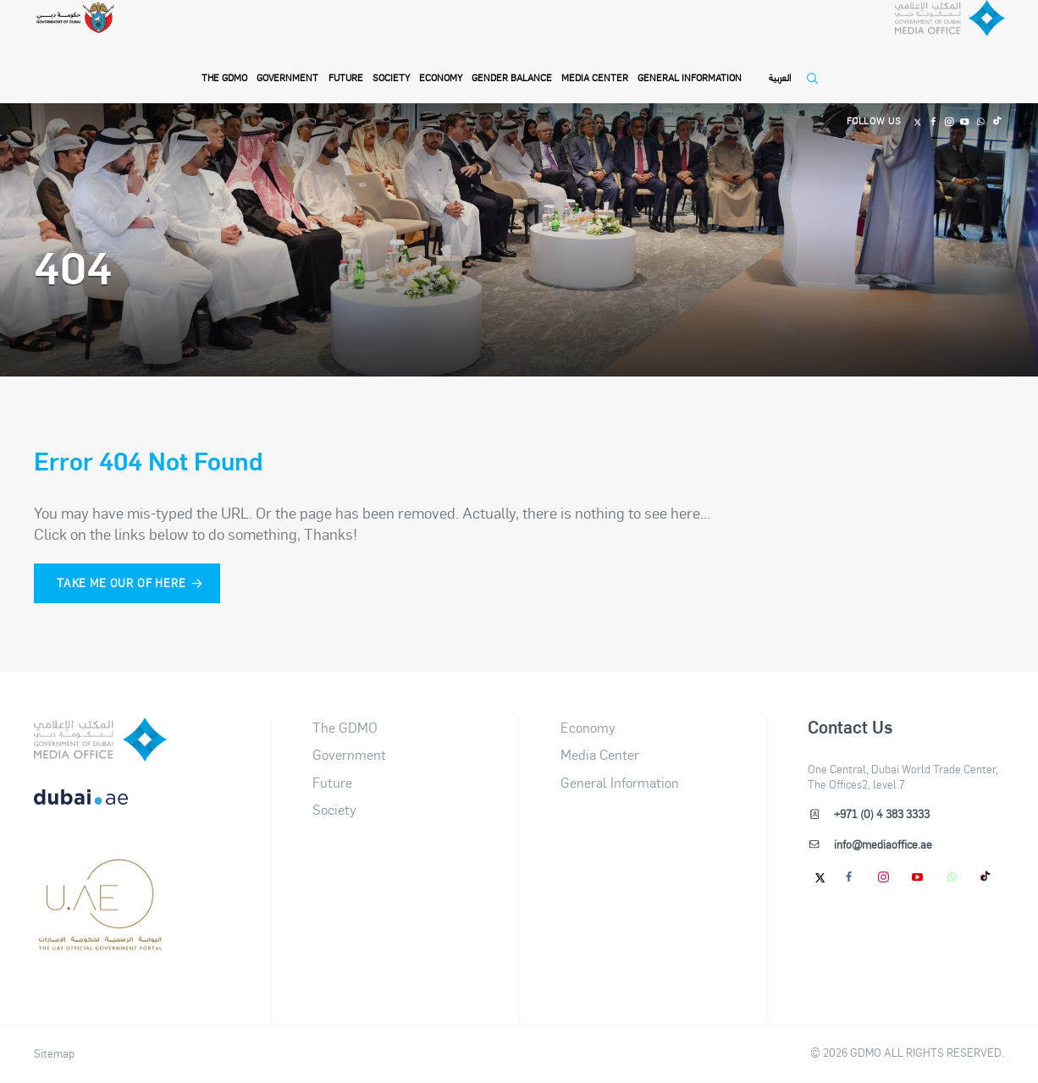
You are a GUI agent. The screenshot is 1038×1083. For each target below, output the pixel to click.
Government (288, 60)
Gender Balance (512, 60)
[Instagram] (944, 104)
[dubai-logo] (100, 876)
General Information (690, 60)
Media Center (595, 60)
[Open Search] (816, 69)
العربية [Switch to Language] (781, 60)
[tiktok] (986, 876)
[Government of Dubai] (86, 42)
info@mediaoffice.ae (882, 844)
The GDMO (345, 727)
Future (346, 60)
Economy (441, 60)
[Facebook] (926, 104)
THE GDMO (225, 60)
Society (392, 60)
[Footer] (100, 943)
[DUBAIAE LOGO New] (100, 808)
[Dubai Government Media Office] (926, 46)
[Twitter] (909, 104)
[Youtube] (960, 104)
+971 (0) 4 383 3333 (881, 814)
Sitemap (54, 1053)
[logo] (100, 739)
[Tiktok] (995, 104)
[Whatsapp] (977, 104)
